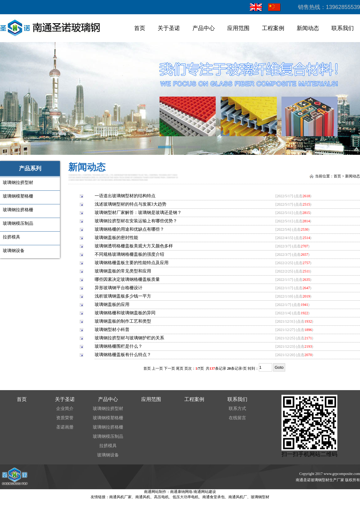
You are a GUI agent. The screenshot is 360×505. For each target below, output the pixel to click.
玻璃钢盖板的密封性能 (116, 237)
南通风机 (142, 497)
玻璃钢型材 (260, 497)
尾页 (179, 368)
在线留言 (237, 418)
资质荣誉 (65, 418)
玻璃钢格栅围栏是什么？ (118, 346)
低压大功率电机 (186, 497)
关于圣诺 (169, 28)
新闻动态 (308, 28)
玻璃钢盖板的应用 (112, 304)
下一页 (169, 368)
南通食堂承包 (213, 497)
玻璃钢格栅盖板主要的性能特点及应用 (132, 262)
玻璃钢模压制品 (108, 436)
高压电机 (161, 497)
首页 (139, 28)
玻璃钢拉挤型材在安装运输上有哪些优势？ (136, 221)
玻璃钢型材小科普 (112, 329)
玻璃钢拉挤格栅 (108, 427)
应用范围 (238, 28)
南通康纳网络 (181, 492)
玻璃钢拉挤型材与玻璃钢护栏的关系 (129, 338)
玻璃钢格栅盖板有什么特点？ (123, 354)
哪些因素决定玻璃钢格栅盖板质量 (127, 279)
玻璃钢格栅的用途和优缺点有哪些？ (129, 229)
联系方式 (237, 408)
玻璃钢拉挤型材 (108, 408)
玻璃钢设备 (108, 455)
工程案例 (273, 28)
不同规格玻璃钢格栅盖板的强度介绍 (129, 254)
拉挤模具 (108, 445)
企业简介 (65, 408)
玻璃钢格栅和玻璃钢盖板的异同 (125, 313)
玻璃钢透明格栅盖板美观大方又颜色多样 (134, 246)
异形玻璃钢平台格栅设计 (118, 287)
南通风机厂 (237, 497)
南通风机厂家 (120, 497)
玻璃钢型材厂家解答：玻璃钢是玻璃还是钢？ (138, 212)
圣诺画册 (65, 427)
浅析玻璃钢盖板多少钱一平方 (123, 296)
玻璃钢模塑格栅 (108, 418)
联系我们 (342, 28)
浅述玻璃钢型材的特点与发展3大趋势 (130, 204)
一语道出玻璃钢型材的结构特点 (125, 196)
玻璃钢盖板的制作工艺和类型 (123, 321)
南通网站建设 (205, 492)
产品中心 (203, 28)
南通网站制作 (155, 492)
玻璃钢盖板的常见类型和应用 (123, 271)
